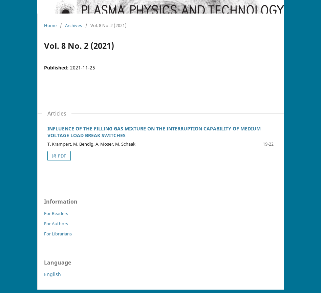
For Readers (56, 213)
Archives (73, 25)
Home (50, 25)
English (52, 274)
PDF (61, 156)
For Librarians (58, 234)
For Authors (56, 224)
